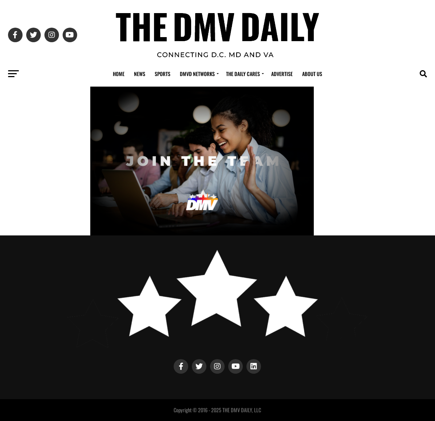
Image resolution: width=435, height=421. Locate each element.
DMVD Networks (197, 74)
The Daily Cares (243, 74)
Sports (162, 74)
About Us (312, 74)
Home (118, 74)
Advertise (282, 74)
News (139, 74)
